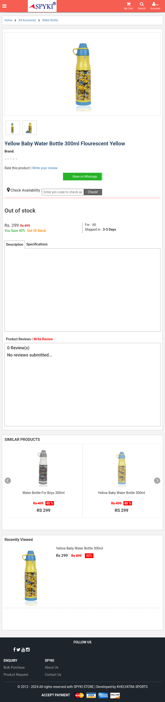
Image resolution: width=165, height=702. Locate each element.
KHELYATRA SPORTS (132, 687)
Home (8, 20)
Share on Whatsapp (85, 176)
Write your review (44, 168)
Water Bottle (50, 20)
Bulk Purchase (14, 667)
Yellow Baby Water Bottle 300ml (121, 493)
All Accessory (27, 20)
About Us (51, 667)
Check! (93, 192)
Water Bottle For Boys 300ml (43, 493)
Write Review (43, 339)
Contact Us (53, 675)
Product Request (16, 675)
